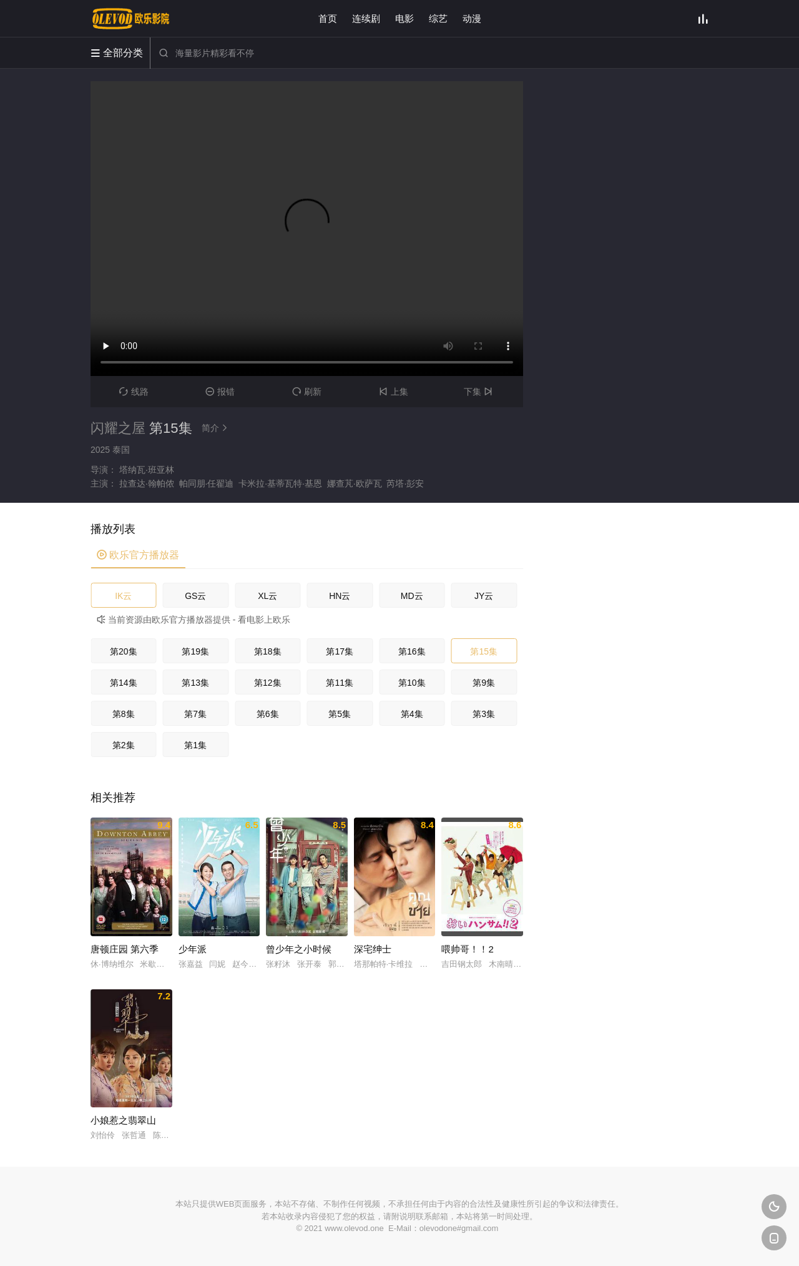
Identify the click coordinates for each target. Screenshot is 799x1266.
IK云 (123, 596)
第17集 (339, 651)
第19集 (195, 651)
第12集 (268, 683)
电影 (404, 18)
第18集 (268, 651)
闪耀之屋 (118, 428)
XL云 (267, 596)
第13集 (195, 683)
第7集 (195, 714)
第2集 (123, 745)
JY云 (483, 596)
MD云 (412, 596)
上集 (393, 392)
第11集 (339, 683)
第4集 (412, 714)
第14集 (123, 683)
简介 (217, 428)
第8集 (123, 714)
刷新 (306, 392)
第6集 (268, 714)
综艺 (438, 18)
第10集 (412, 683)
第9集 (484, 683)
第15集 (484, 651)
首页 (327, 18)
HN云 (339, 596)
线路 (134, 392)
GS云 (195, 596)
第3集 (484, 714)
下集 (480, 392)
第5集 (339, 714)
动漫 (472, 18)
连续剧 (366, 18)
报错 (220, 392)
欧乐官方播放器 (138, 555)
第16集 (412, 651)
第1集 (195, 745)
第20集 (123, 651)
